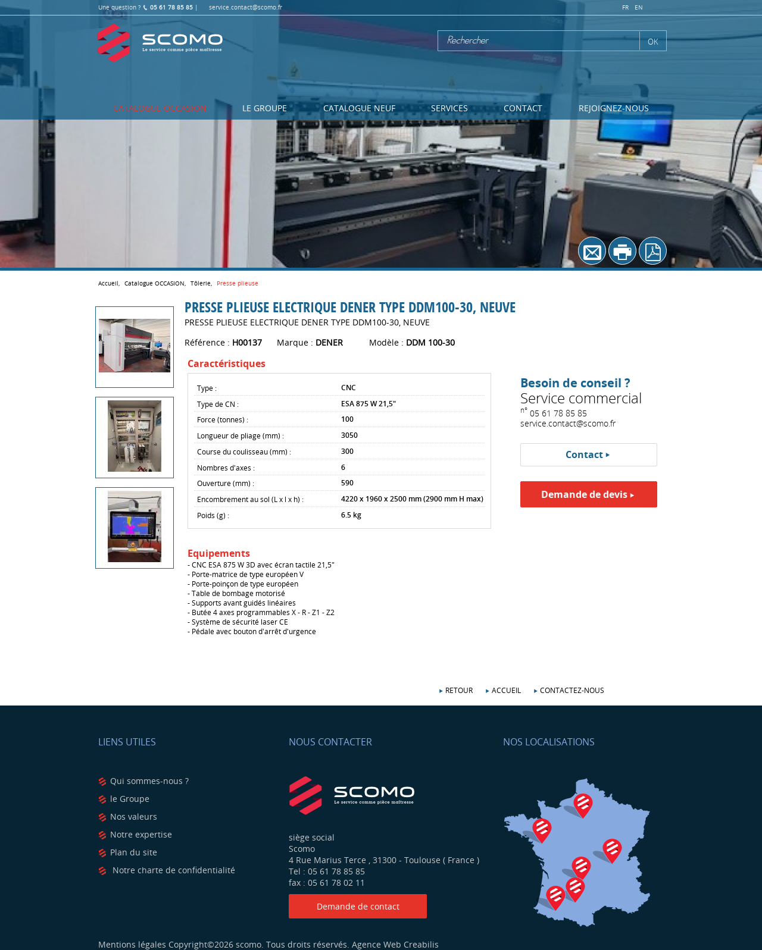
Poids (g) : (213, 515)
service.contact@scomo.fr (245, 7)
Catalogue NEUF (359, 108)
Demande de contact (358, 906)
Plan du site (133, 852)
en (639, 7)
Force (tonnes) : (222, 419)
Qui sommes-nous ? (149, 780)
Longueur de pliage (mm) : (240, 435)
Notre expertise (141, 834)
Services (449, 108)
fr (625, 7)
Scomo (160, 43)
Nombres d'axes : (226, 467)
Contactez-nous (572, 690)
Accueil (506, 690)
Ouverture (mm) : (225, 483)
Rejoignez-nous (614, 108)
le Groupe (129, 798)
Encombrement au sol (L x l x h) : (250, 499)
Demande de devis (584, 494)
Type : (207, 388)
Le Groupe (264, 108)
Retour (459, 690)
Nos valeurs (133, 816)
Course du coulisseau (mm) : (244, 451)
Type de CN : (218, 404)
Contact (523, 108)
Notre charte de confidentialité (172, 870)
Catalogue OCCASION (160, 108)
